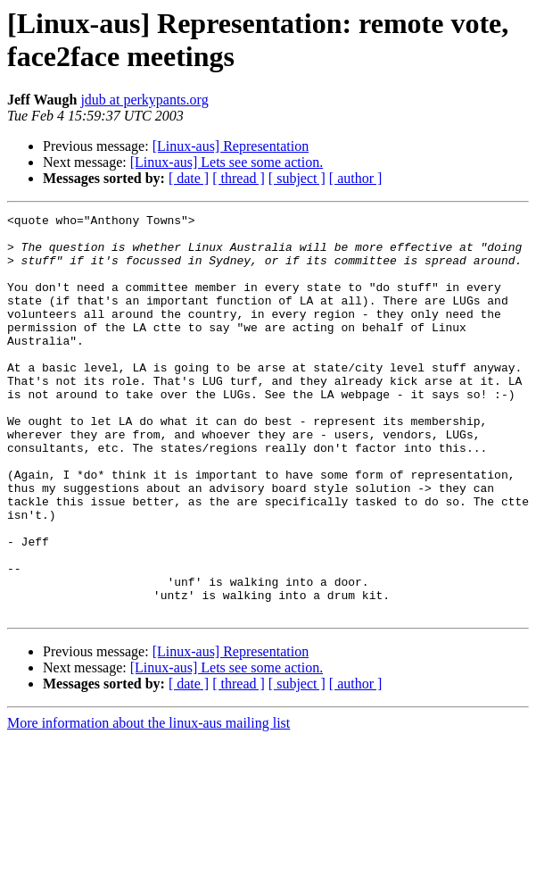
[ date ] (189, 178)
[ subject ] (297, 178)
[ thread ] (238, 178)
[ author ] (356, 178)
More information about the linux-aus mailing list (148, 803)
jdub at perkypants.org (144, 99)
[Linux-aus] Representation (231, 146)
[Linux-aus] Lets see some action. (226, 162)
